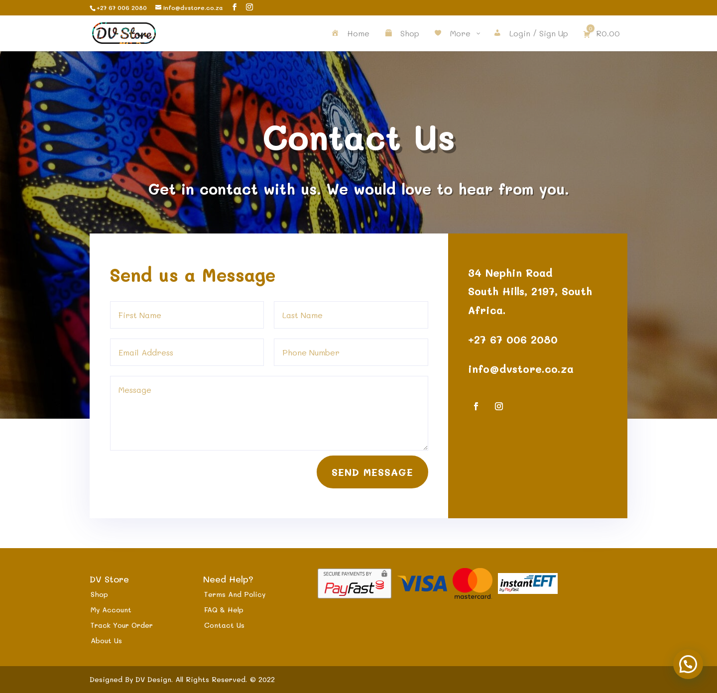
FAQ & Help (223, 609)
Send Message (372, 467)
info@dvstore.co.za (519, 365)
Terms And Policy (234, 594)
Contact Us (224, 625)
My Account (111, 609)
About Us (106, 640)
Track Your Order (122, 625)
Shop (99, 594)
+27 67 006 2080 (513, 337)
